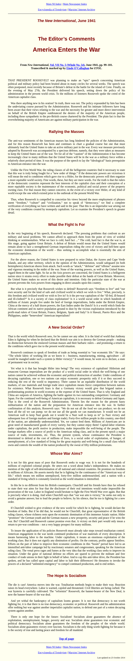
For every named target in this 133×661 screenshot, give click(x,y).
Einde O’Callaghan (77, 68)
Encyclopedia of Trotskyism (52, 9)
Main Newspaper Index (75, 4)
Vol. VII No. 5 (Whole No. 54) (67, 64)
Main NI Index (53, 4)
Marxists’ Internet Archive (81, 9)
